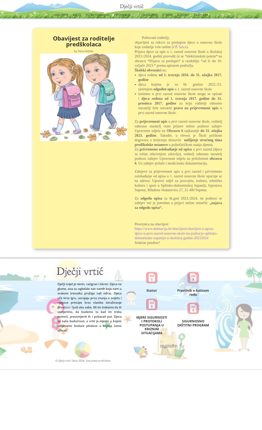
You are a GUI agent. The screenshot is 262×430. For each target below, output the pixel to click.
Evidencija (201, 15)
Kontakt (183, 15)
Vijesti (77, 15)
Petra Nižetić (86, 51)
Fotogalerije (148, 15)
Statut (151, 290)
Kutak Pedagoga (97, 15)
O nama (167, 15)
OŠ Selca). (181, 47)
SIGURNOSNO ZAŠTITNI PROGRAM (193, 323)
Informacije (122, 15)
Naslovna (61, 15)
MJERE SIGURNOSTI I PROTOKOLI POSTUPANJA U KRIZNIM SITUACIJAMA (151, 325)
